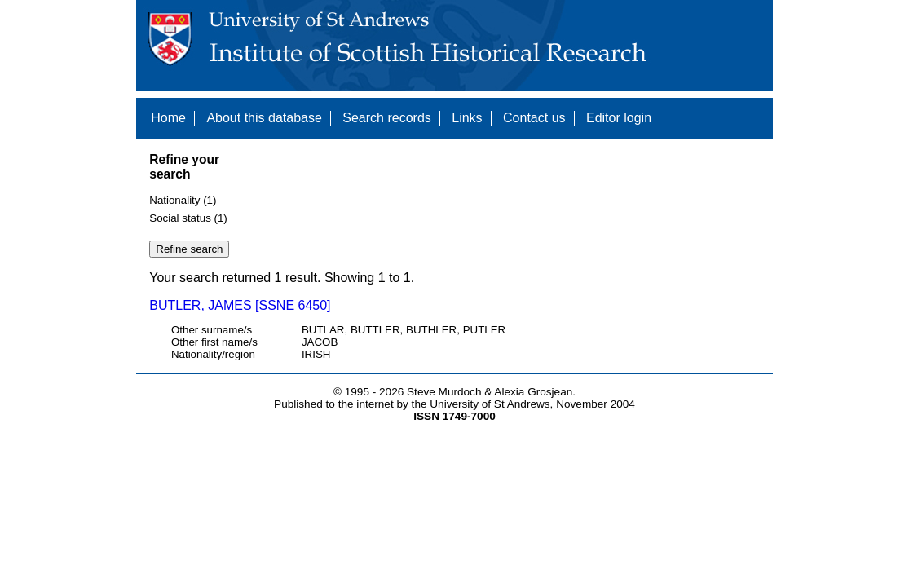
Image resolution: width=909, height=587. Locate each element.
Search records (386, 118)
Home (168, 118)
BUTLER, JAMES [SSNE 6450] (239, 305)
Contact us (534, 118)
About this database (263, 118)
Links (467, 118)
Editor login (618, 118)
